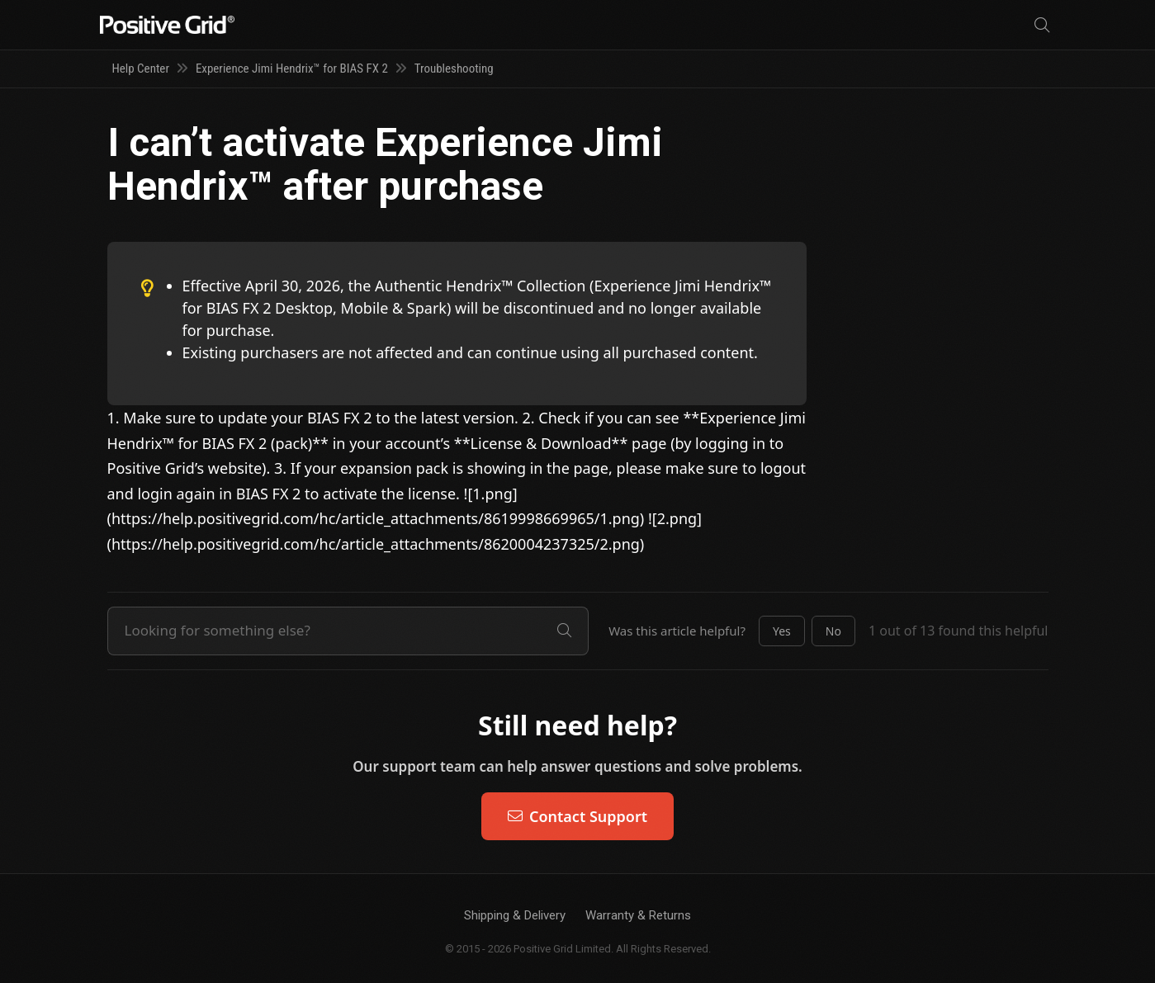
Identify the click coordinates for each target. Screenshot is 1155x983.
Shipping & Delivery (515, 915)
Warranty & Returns (638, 915)
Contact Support (577, 816)
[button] (782, 631)
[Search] (1042, 25)
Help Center (140, 68)
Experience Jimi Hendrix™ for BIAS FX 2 (292, 68)
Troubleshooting (454, 68)
